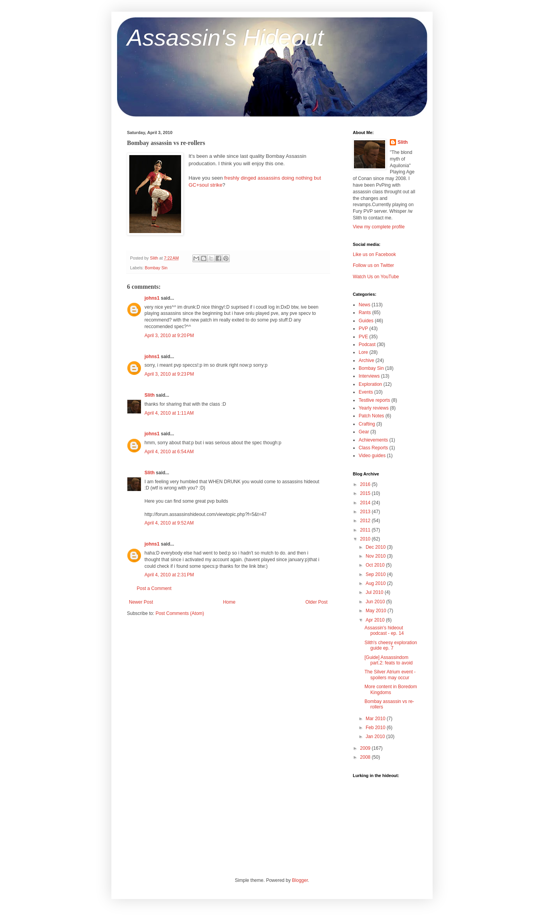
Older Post (316, 602)
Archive (366, 360)
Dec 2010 (376, 547)
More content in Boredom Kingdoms (390, 689)
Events (366, 392)
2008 (366, 757)
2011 (366, 530)
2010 (366, 539)
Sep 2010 (376, 574)
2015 (366, 493)
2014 (366, 502)
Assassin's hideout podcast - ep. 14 (384, 630)
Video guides (372, 455)
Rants (365, 312)
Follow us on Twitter (373, 265)
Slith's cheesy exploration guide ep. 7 (390, 645)
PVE (363, 336)
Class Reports (373, 447)
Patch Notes (371, 416)
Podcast (367, 344)
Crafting (367, 424)
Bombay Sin (156, 267)
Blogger (300, 880)
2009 (366, 748)
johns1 (152, 298)
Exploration (370, 384)
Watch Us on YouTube (376, 276)
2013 (366, 511)
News (364, 304)
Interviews (369, 376)
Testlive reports (374, 400)
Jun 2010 (376, 601)
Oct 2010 (376, 565)
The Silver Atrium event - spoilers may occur (389, 674)
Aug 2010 (376, 583)
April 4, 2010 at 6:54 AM (169, 451)
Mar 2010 (376, 718)
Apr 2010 (376, 620)
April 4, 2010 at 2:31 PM (169, 575)
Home (229, 602)
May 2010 (376, 610)
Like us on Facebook (374, 254)
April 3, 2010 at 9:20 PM (169, 335)
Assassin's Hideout (225, 38)
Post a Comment (154, 588)
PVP (363, 328)
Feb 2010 (376, 727)
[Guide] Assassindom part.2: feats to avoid (388, 660)
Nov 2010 (376, 556)
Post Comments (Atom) (179, 613)
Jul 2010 (375, 592)
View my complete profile (379, 227)
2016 (366, 484)
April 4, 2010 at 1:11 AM (169, 413)
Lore (363, 352)
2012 (366, 520)
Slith (149, 395)
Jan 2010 (376, 736)
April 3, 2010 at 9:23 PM (169, 374)
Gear (364, 432)
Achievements (373, 440)
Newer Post (141, 602)
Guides (366, 320)
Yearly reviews (374, 408)
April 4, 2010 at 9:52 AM (169, 523)
